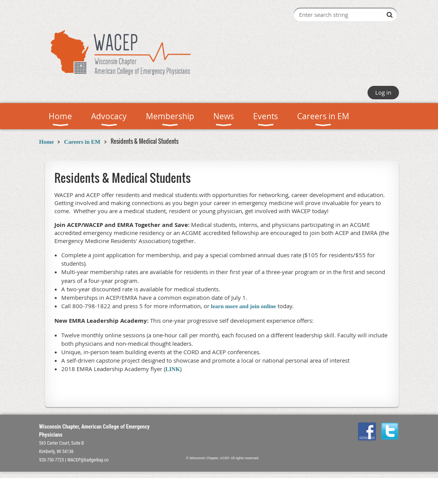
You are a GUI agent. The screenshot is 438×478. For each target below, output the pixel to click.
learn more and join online (243, 306)
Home (46, 142)
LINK (172, 369)
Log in (383, 92)
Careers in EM (82, 142)
